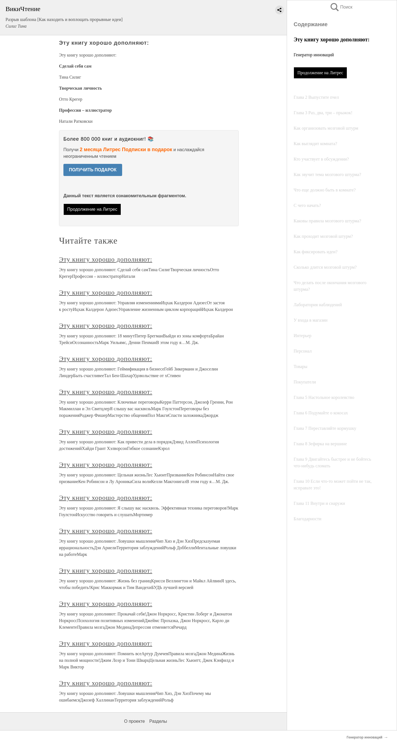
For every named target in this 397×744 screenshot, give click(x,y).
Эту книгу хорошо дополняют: (105, 259)
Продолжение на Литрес (320, 72)
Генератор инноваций (314, 54)
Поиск (341, 7)
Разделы (158, 721)
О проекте (134, 721)
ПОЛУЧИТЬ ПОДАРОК (93, 169)
